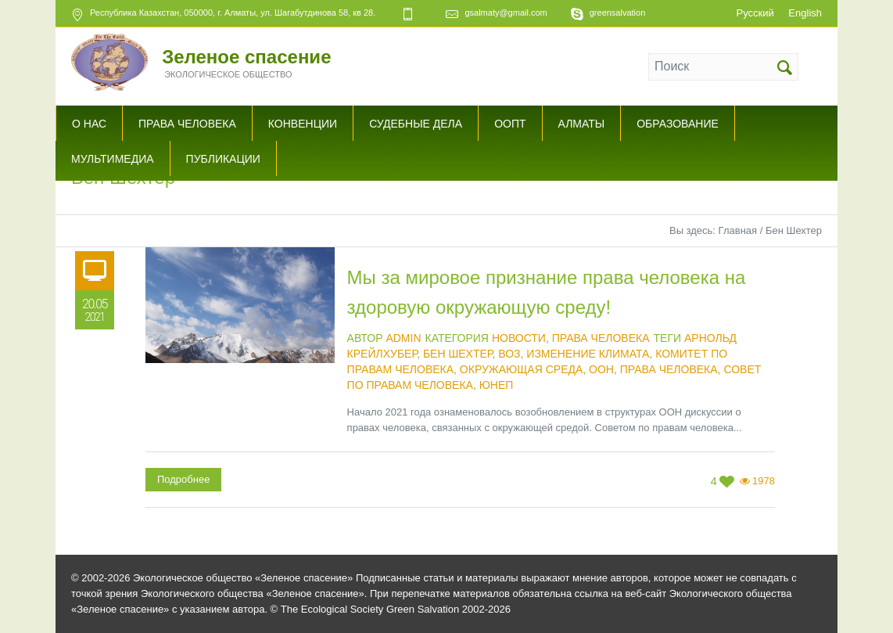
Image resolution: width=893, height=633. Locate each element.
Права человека (601, 338)
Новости (519, 338)
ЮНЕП (496, 385)
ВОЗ (509, 353)
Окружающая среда (521, 369)
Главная (738, 230)
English (805, 13)
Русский (754, 13)
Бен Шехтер (458, 353)
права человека (669, 369)
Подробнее (183, 479)
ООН (601, 369)
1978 (763, 481)
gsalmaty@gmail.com (505, 12)
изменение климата (587, 353)
